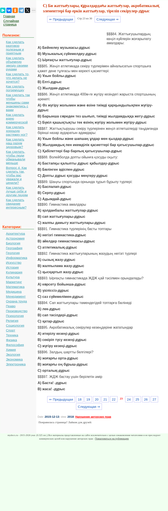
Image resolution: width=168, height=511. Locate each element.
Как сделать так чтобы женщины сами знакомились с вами (18, 102)
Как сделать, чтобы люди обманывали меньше (15, 157)
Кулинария (14, 272)
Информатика (16, 258)
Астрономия (15, 238)
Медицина (14, 291)
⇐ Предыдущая (61, 19)
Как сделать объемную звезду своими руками (17, 63)
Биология (13, 243)
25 (137, 399)
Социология (15, 325)
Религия (12, 320)
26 (146, 399)
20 (97, 399)
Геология (13, 253)
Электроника (16, 364)
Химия (11, 350)
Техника (12, 335)
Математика (15, 287)
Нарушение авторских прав (93, 416)
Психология (15, 316)
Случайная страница (11, 22)
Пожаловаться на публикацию (112, 438)
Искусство (13, 262)
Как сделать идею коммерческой (17, 118)
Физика (11, 340)
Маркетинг (14, 282)
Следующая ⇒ (107, 19)
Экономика (14, 359)
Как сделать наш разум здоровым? (15, 143)
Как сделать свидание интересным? (16, 203)
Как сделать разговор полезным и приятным (15, 47)
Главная (9, 16)
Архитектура (15, 233)
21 (105, 399)
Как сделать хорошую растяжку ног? (16, 130)
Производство (16, 311)
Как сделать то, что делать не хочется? (17, 77)
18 (80, 399)
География (14, 248)
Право (11, 306)
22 (114, 399)
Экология (13, 354)
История (12, 267)
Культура (13, 277)
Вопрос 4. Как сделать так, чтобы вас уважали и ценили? (16, 175)
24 (129, 399)
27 (154, 399)
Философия (15, 345)
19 (88, 399)
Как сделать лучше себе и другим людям (17, 191)
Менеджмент (16, 296)
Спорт (10, 330)
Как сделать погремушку (15, 88)
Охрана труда (16, 301)
